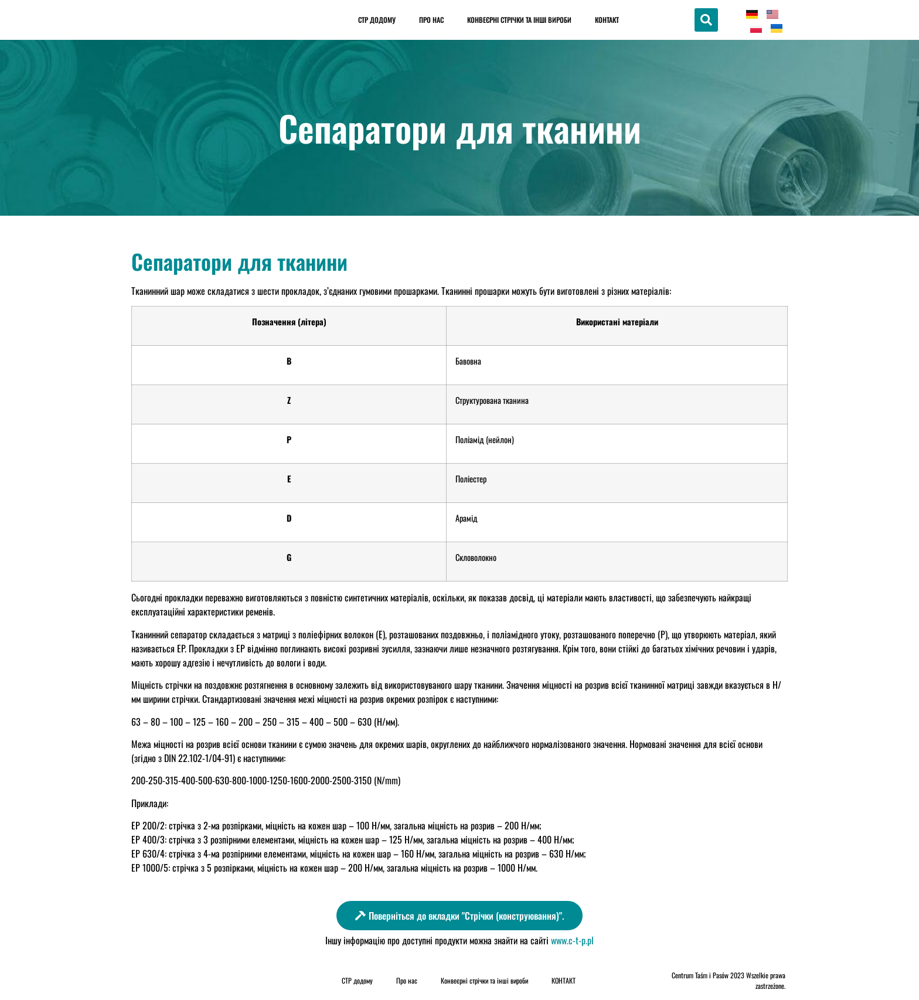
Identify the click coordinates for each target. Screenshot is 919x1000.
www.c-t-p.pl (572, 940)
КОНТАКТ (607, 20)
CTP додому (377, 20)
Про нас (431, 20)
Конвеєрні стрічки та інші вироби (519, 20)
